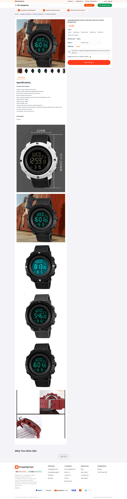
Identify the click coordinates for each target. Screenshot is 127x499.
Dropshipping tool (53, 469)
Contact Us (67, 475)
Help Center (84, 472)
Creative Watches (51, 14)
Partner (66, 478)
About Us (66, 472)
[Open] (99, 43)
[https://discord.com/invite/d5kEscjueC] (18, 488)
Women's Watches (38, 14)
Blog (82, 469)
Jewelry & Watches (25, 14)
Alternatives (84, 478)
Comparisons (85, 475)
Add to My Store (89, 62)
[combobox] (86, 43)
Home (16, 14)
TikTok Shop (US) (102, 472)
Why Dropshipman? (70, 469)
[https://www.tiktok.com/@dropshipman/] (16, 488)
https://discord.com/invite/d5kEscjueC (18, 488)
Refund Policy (68, 481)
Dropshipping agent (53, 472)
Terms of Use (96, 497)
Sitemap (110, 497)
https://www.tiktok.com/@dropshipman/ (16, 488)
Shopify (100, 469)
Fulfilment (51, 475)
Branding (50, 478)
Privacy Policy (103, 497)
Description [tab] (21, 77)
